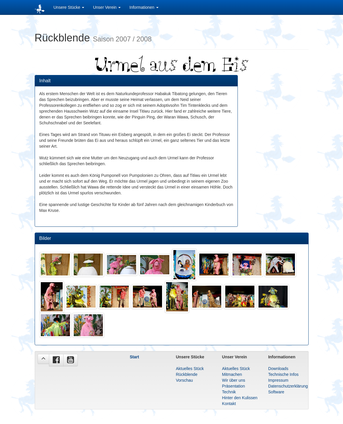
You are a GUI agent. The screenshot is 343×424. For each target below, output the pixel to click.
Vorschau (184, 380)
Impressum (278, 380)
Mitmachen (232, 374)
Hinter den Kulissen (239, 397)
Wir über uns (233, 380)
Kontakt (229, 403)
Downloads (278, 368)
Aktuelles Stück (190, 368)
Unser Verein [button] (107, 7)
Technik (229, 392)
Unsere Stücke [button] (69, 7)
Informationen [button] (144, 7)
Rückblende (186, 374)
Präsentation (233, 386)
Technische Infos (283, 374)
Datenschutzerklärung (288, 386)
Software (276, 392)
